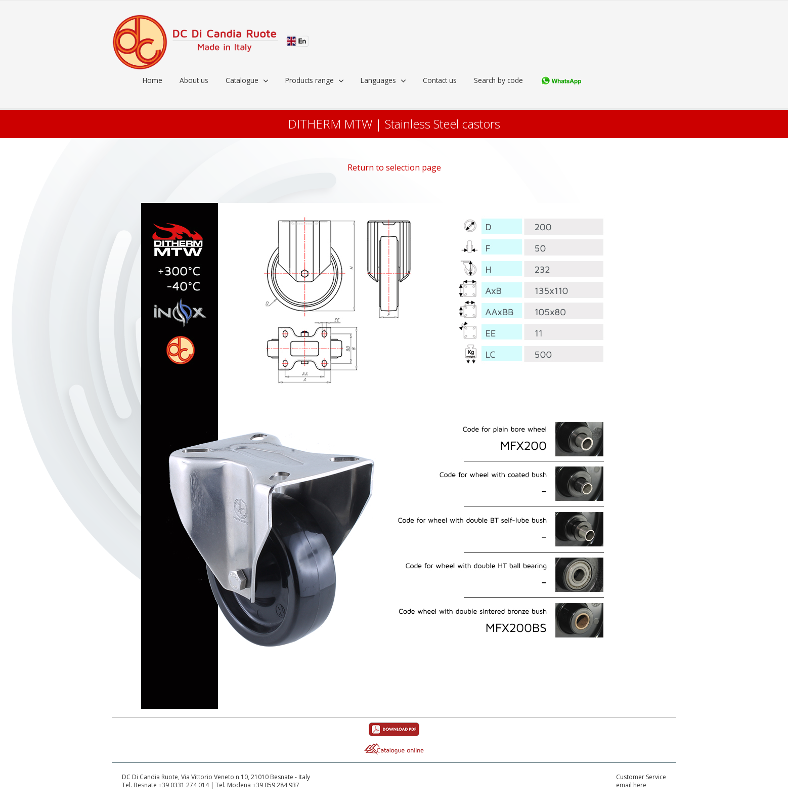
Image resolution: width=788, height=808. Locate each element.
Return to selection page (394, 167)
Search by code (498, 80)
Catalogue (242, 80)
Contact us (440, 80)
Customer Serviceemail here (641, 781)
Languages (378, 80)
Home (152, 80)
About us (194, 80)
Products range (309, 80)
